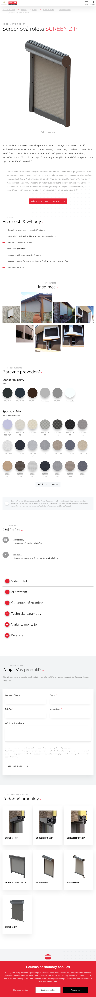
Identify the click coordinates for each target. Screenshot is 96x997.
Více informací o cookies (44, 976)
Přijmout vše (75, 990)
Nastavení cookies (20, 990)
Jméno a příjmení (13, 695)
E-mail (53, 695)
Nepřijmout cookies (47, 990)
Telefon (9, 709)
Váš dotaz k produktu (14, 723)
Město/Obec (56, 709)
